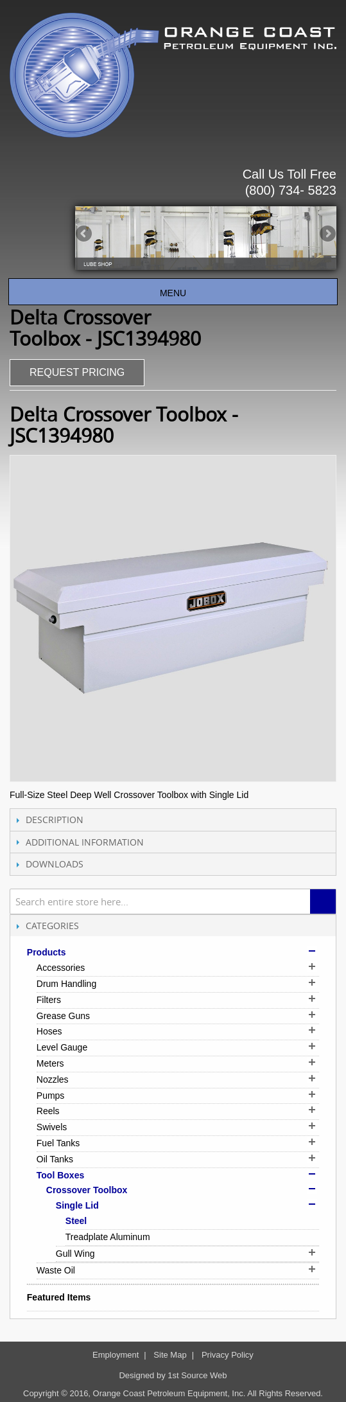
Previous (84, 234)
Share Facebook (183, 374)
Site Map (169, 1355)
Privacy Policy (228, 1355)
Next (326, 234)
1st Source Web (197, 1375)
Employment (115, 1355)
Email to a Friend (157, 374)
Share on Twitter (208, 374)
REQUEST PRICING (77, 372)
